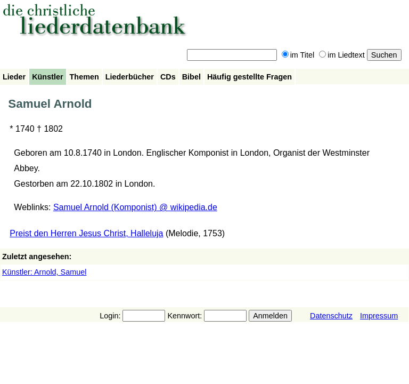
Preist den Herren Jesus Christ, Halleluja (86, 233)
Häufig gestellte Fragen (249, 77)
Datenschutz (331, 315)
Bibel (191, 77)
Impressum (379, 315)
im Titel (298, 55)
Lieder (14, 77)
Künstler (47, 77)
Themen (84, 77)
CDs (168, 77)
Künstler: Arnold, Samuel (44, 272)
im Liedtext (342, 55)
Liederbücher (129, 77)
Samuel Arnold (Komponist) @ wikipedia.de (135, 207)
